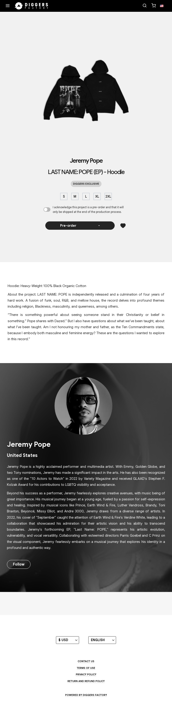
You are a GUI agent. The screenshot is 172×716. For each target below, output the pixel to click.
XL (97, 196)
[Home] (31, 6)
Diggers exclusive (86, 183)
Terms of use (86, 668)
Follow (19, 564)
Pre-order (80, 225)
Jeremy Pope (86, 160)
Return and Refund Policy (86, 681)
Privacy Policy (86, 674)
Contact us (86, 661)
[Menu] (8, 6)
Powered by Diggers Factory (86, 695)
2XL (108, 196)
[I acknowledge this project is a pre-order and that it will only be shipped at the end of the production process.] (46, 209)
